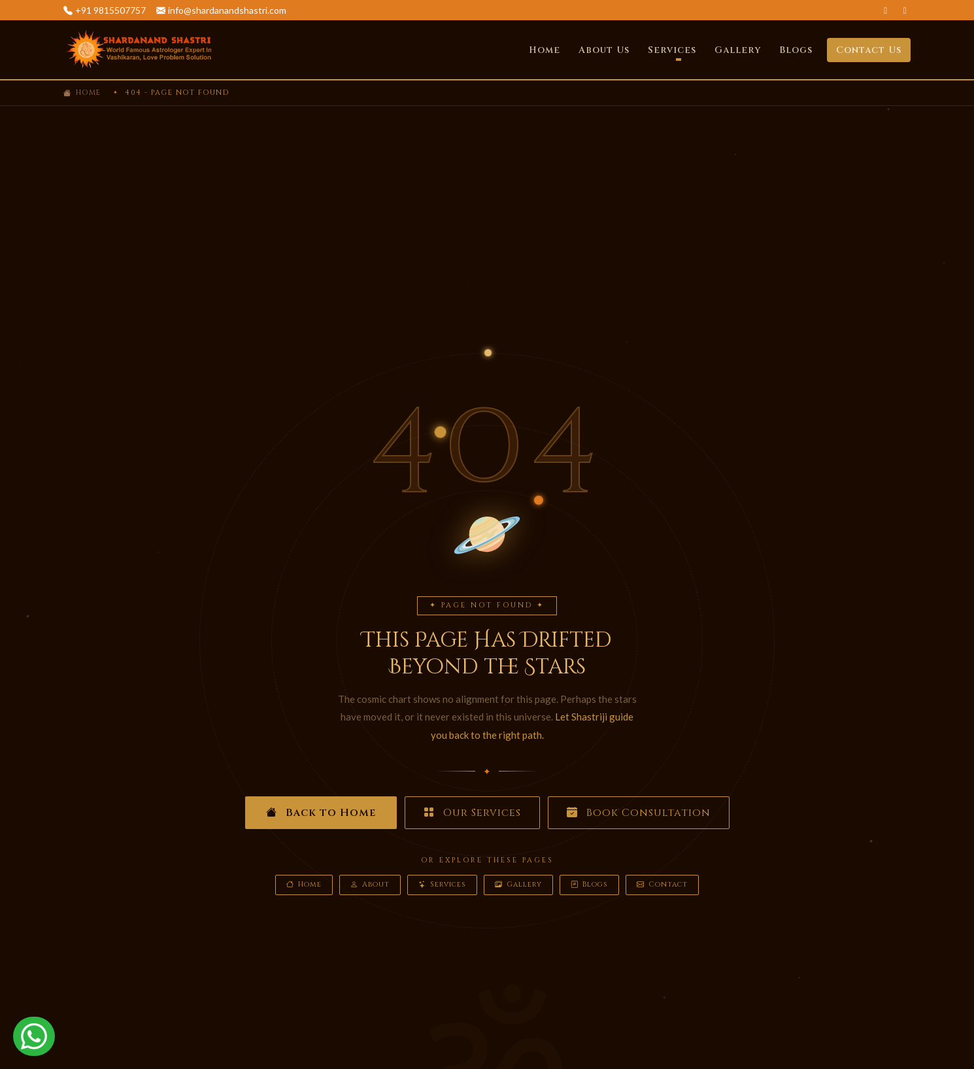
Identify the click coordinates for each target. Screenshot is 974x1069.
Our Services (472, 813)
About (370, 885)
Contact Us (868, 50)
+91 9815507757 (110, 10)
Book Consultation (639, 813)
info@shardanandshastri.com (227, 10)
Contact (662, 885)
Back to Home (321, 813)
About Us (604, 50)
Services (442, 885)
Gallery (737, 50)
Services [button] (672, 50)
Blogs (796, 50)
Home (544, 50)
